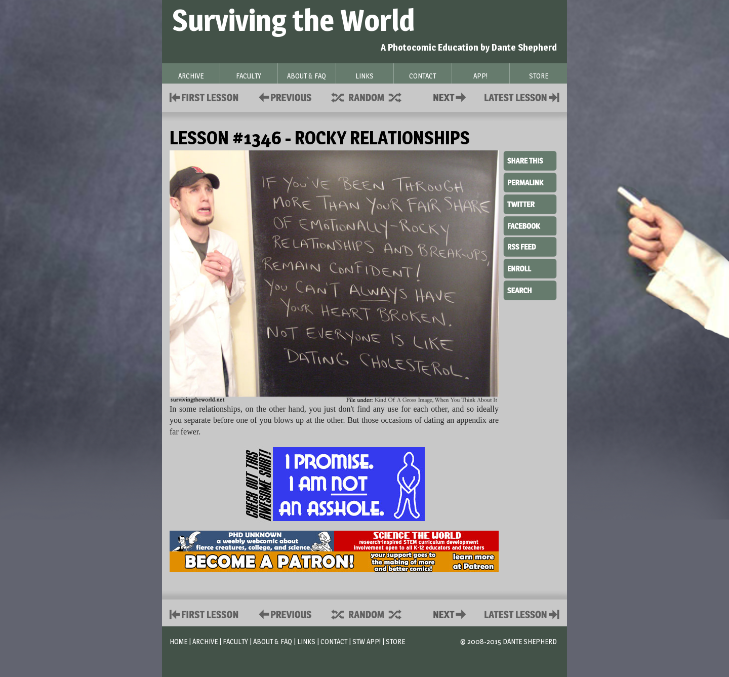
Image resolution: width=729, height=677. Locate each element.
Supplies (373, 96)
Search (530, 289)
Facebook (530, 224)
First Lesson (204, 96)
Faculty (235, 641)
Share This (530, 161)
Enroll (530, 267)
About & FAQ (272, 641)
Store (395, 641)
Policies (283, 96)
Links (306, 641)
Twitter (530, 203)
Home (178, 641)
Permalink (530, 182)
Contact (451, 96)
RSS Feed (530, 246)
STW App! (366, 641)
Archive (205, 641)
